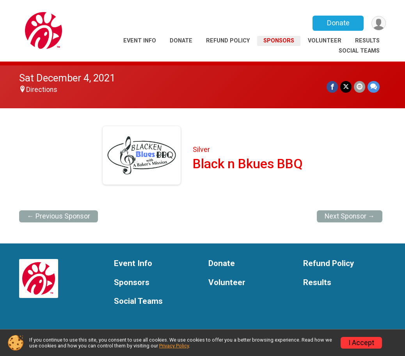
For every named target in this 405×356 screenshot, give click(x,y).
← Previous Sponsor (58, 216)
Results (367, 40)
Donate (338, 23)
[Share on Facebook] (332, 86)
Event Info (139, 40)
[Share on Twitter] (346, 86)
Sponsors (278, 40)
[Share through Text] (374, 86)
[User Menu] (378, 23)
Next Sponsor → (350, 216)
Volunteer (324, 40)
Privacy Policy (174, 346)
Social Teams (359, 51)
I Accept (361, 343)
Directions (41, 89)
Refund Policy (228, 40)
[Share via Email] (359, 86)
